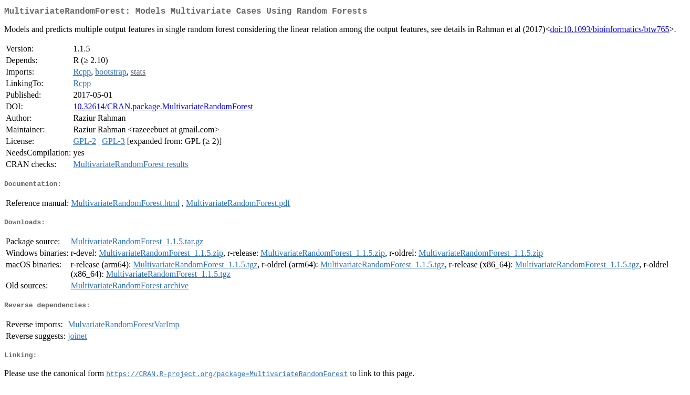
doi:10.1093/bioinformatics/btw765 (609, 31)
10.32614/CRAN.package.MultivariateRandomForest (163, 108)
